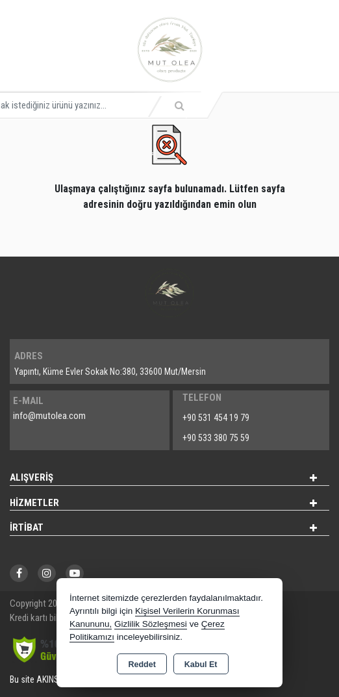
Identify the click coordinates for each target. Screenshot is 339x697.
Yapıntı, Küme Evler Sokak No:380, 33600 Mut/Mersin (110, 371)
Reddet (141, 664)
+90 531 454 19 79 (215, 417)
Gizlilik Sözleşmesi (150, 624)
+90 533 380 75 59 (215, 438)
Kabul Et (201, 664)
